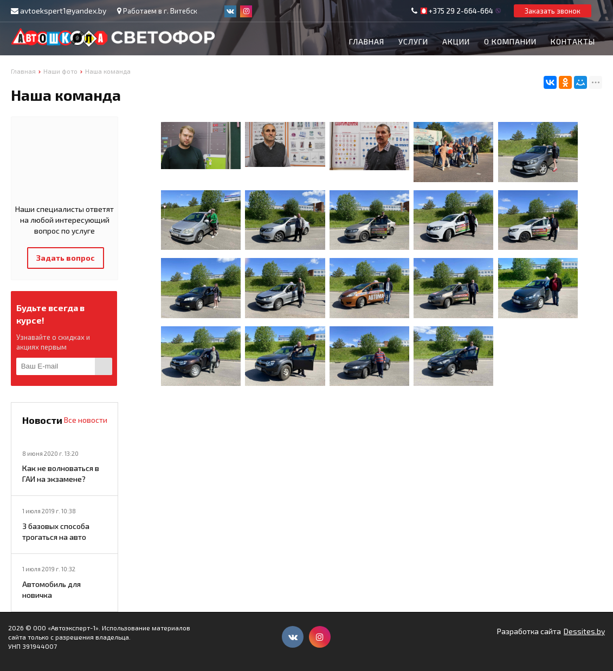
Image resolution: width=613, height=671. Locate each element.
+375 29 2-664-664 (461, 11)
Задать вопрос (65, 257)
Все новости (85, 419)
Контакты (573, 41)
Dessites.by (584, 631)
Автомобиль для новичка (51, 589)
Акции (456, 41)
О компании (510, 41)
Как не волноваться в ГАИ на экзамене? (60, 473)
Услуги (413, 41)
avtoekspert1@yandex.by (63, 10)
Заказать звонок (552, 11)
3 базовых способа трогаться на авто (55, 531)
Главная (366, 41)
